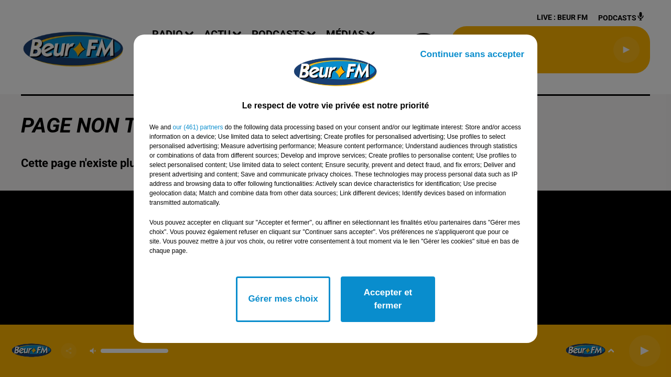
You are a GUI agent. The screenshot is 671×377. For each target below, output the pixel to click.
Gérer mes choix (283, 299)
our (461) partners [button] (197, 127)
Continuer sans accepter (472, 54)
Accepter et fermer (388, 299)
